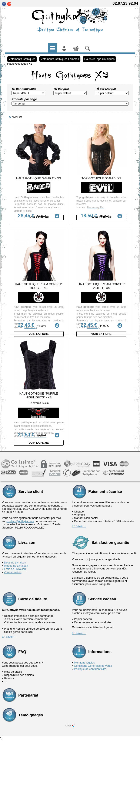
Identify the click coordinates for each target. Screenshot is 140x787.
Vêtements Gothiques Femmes (60, 59)
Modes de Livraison (16, 612)
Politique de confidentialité (90, 715)
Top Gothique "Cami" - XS (101, 178)
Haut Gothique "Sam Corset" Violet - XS (101, 297)
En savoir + (79, 572)
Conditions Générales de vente (93, 712)
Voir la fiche (39, 217)
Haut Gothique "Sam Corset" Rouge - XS (38, 297)
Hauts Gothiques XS (19, 63)
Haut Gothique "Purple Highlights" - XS (38, 424)
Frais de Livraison (15, 615)
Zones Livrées (12, 618)
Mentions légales (84, 709)
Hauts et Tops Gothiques (99, 59)
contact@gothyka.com (20, 567)
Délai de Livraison (15, 609)
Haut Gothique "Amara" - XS (38, 178)
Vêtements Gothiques (22, 59)
